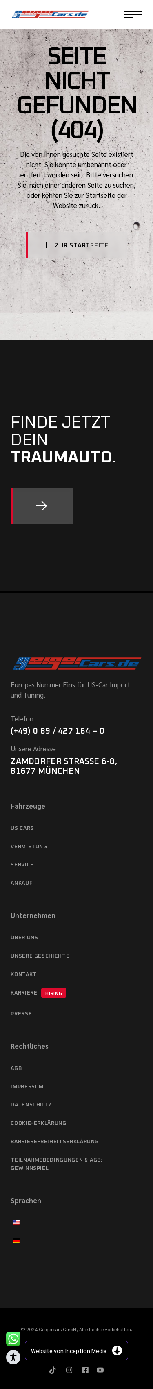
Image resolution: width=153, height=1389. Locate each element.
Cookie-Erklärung (38, 1123)
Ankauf (21, 883)
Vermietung (29, 847)
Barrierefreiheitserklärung (55, 1141)
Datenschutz (31, 1105)
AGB (16, 1068)
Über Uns (24, 937)
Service (22, 865)
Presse (21, 1014)
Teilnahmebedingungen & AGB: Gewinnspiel (56, 1164)
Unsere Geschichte (40, 956)
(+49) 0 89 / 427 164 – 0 (57, 731)
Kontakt (24, 974)
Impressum (27, 1087)
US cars (22, 828)
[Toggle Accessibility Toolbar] (13, 1357)
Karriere (38, 993)
